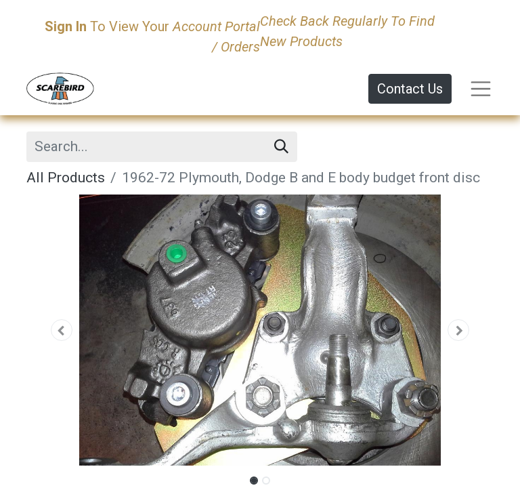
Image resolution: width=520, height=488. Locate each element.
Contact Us (410, 89)
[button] (61, 330)
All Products (65, 177)
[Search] (281, 146)
